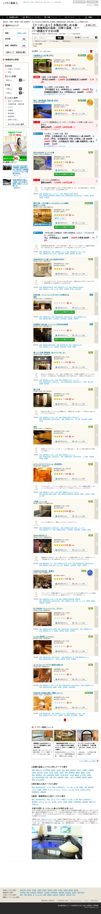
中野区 (34, 772)
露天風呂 (91, 787)
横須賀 (30, 895)
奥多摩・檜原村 (87, 777)
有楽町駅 (46, 197)
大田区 (61, 772)
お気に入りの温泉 (79, 2)
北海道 (60, 890)
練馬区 (78, 772)
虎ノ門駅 (41, 496)
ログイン (90, 5)
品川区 (51, 772)
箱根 (28, 892)
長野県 (65, 890)
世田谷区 (40, 772)
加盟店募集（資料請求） (48, 900)
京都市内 (62, 895)
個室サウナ (92, 802)
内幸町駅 (86, 195)
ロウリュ (64, 789)
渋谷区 (58, 770)
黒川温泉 (68, 892)
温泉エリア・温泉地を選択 (16, 52)
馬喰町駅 (76, 318)
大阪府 (55, 890)
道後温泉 (61, 892)
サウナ (49, 787)
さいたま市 (38, 895)
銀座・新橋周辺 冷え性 (75, 345)
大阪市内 (55, 895)
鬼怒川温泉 (80, 892)
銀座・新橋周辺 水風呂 (45, 318)
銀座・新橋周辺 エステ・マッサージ (49, 193)
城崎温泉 (40, 892)
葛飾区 (77, 775)
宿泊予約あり (67, 41)
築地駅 (67, 253)
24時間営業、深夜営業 (39, 792)
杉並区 (46, 772)
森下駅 (72, 289)
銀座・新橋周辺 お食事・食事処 (69, 193)
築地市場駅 (61, 253)
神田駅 (89, 529)
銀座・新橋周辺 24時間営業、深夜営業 (49, 195)
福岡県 (76, 890)
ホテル (34, 789)
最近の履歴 (92, 2)
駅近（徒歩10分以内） (39, 787)
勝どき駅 (78, 253)
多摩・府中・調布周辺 (56, 777)
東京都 (50, 890)
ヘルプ (86, 900)
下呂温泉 (46, 892)
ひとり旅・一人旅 (72, 787)
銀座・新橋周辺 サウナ (68, 419)
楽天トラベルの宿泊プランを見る (64, 174)
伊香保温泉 (54, 892)
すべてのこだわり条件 (16, 124)
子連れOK (35, 804)
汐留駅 (93, 494)
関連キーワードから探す (11, 897)
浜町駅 (61, 289)
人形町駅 (66, 289)
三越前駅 (70, 318)
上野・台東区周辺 (48, 775)
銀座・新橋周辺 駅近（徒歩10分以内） (72, 195)
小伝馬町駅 (56, 318)
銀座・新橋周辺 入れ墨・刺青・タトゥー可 (72, 528)
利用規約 (89, 905)
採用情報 (95, 905)
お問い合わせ (94, 900)
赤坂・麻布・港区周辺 (69, 770)
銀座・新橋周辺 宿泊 (45, 251)
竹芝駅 (41, 421)
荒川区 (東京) (64, 775)
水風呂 (81, 787)
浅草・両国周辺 (37, 775)
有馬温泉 (33, 892)
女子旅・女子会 (85, 789)
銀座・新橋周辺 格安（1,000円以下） (49, 382)
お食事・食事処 (42, 789)
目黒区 (56, 772)
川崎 (25, 895)
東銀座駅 (72, 253)
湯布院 (74, 892)
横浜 (21, 895)
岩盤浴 (10, 110)
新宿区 (53, 770)
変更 (24, 39)
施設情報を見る (62, 68)
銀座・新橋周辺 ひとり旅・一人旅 (76, 251)
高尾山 (67, 777)
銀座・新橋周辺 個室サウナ (46, 659)
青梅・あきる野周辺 (38, 780)
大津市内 (69, 895)
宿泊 (85, 787)
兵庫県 (39, 890)
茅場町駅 (91, 456)
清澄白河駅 (78, 289)
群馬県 (44, 890)
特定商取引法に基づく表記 (78, 905)
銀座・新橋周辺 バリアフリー (67, 454)
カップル (71, 789)
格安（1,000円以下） (59, 787)
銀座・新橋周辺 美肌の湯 (46, 287)
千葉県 (34, 890)
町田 (47, 777)
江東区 (89, 775)
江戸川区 (83, 775)
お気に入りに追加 (80, 68)
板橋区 (83, 772)
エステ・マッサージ (54, 789)
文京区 (88, 772)
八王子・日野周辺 (75, 777)
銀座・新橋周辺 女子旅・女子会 (48, 253)
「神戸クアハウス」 (46, 819)
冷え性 (77, 789)
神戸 (74, 895)
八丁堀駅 (85, 456)
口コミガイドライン (76, 900)
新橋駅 (92, 195)
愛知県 (71, 890)
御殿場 (49, 895)
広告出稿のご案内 (63, 900)
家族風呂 (11, 116)
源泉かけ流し (13, 119)
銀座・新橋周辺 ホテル (80, 317)
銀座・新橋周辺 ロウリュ (46, 631)
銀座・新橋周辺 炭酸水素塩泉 (47, 345)
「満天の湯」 (57, 823)
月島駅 (85, 382)
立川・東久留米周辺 (38, 777)
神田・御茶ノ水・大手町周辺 (41, 770)
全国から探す (22, 33)
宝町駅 (41, 458)
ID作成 (96, 5)
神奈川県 (23, 890)
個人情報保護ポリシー (64, 905)
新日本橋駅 (63, 318)
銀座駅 (41, 197)
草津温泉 (23, 892)
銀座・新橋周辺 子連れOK (76, 287)
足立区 (72, 775)
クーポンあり (54, 41)
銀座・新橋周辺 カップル (58, 251)
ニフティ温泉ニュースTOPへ (87, 761)
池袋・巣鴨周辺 (70, 772)
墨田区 (57, 775)
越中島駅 (46, 383)
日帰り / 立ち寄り (14, 69)
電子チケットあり (40, 41)
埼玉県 (29, 890)
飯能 (44, 895)
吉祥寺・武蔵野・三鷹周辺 (85, 770)
